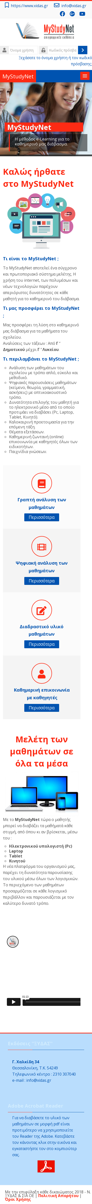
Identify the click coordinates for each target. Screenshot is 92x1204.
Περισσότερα (42, 517)
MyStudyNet (18, 76)
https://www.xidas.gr (29, 5)
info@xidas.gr (73, 5)
